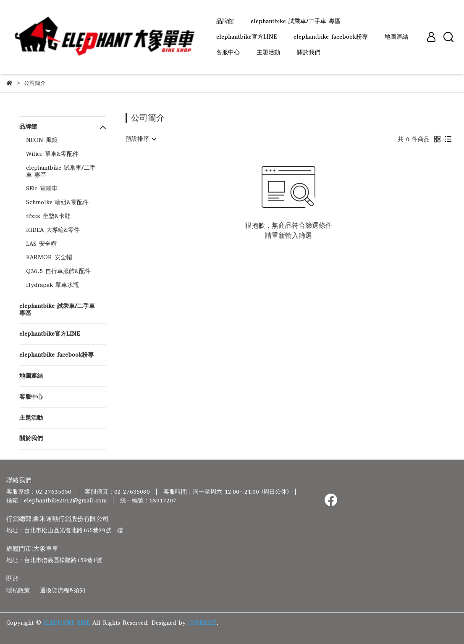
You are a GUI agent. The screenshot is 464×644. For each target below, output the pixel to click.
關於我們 (308, 52)
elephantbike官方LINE (246, 37)
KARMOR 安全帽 (49, 257)
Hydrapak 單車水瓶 (52, 285)
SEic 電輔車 (42, 188)
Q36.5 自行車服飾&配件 (58, 271)
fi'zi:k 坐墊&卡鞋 (48, 216)
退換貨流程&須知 (62, 590)
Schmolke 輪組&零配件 (57, 202)
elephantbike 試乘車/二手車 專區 (296, 21)
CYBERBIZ (202, 623)
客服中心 (228, 52)
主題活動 (268, 52)
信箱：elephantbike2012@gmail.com (56, 501)
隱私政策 (18, 590)
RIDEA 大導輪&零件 (53, 230)
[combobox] (141, 139)
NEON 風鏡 (42, 140)
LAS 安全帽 (41, 244)
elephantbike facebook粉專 (331, 37)
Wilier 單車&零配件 (52, 154)
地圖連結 (396, 37)
